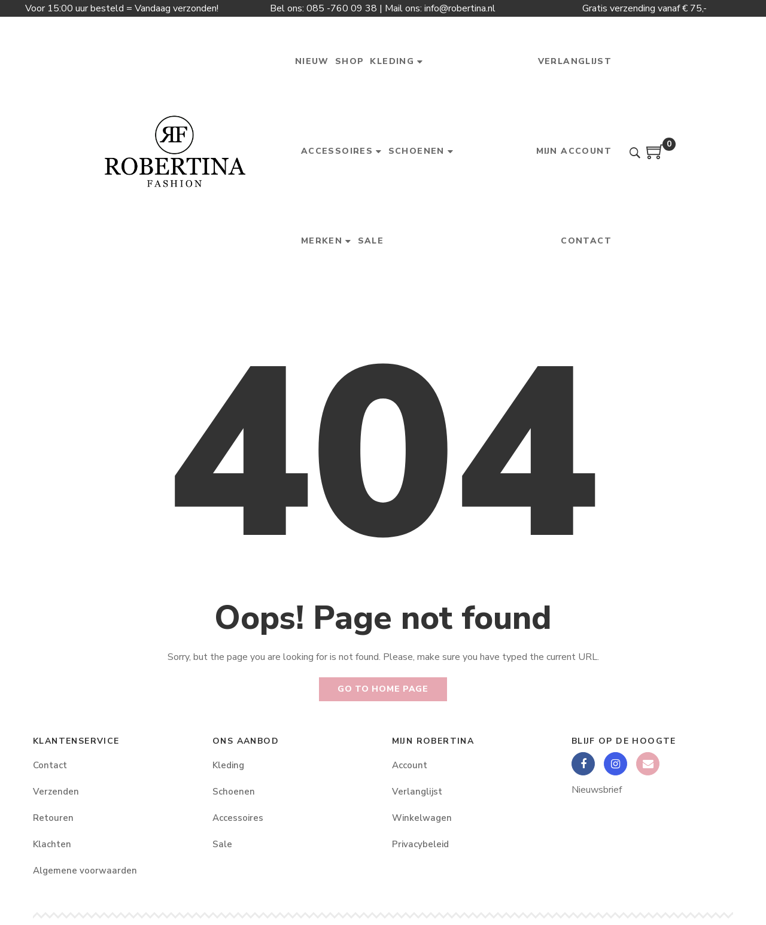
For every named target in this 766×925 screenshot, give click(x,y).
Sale (222, 844)
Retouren (53, 818)
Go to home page (383, 689)
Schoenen (233, 792)
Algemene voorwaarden (85, 871)
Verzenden (56, 792)
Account (409, 765)
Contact (50, 765)
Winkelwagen (422, 818)
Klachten (52, 844)
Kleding (228, 765)
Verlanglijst (417, 792)
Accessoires (237, 818)
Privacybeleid (420, 844)
